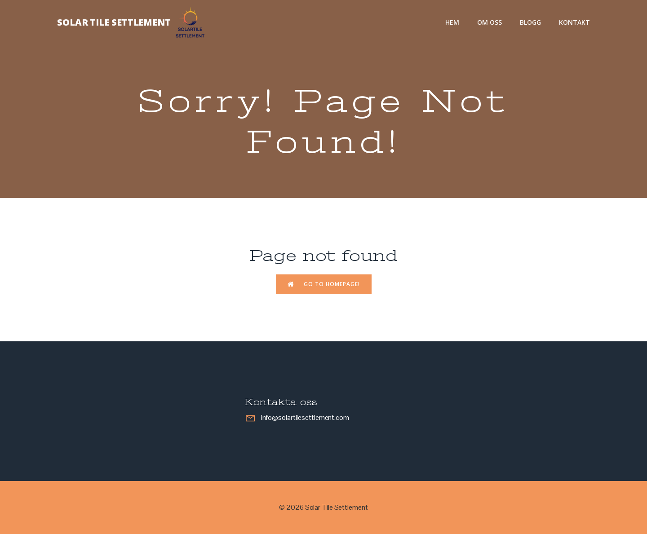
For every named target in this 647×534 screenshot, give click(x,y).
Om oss (489, 22)
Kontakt (574, 22)
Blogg (530, 22)
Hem (452, 22)
